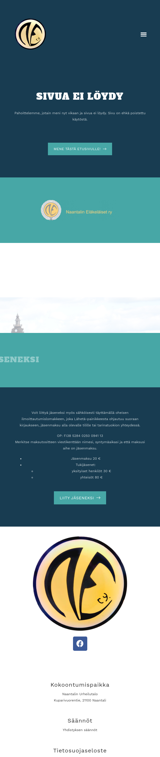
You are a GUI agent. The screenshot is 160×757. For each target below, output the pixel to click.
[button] (144, 34)
